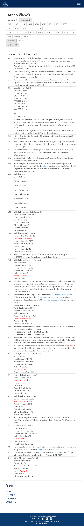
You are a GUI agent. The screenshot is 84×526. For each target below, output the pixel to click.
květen (40, 32)
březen (24, 32)
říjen (9, 36)
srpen (66, 32)
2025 (31, 28)
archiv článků (12, 20)
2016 (37, 24)
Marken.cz (45, 166)
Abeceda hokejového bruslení (49, 449)
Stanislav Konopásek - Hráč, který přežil (53, 297)
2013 (16, 24)
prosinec (26, 36)
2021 (72, 24)
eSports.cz (55, 521)
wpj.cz (38, 521)
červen (48, 32)
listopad (17, 36)
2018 (50, 24)
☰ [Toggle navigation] (79, 3)
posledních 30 (12, 45)
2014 (23, 24)
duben (32, 32)
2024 (24, 28)
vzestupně (11, 41)
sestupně (21, 41)
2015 (30, 24)
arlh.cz (38, 158)
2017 (44, 24)
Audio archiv (11, 502)
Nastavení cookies (42, 523)
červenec (58, 32)
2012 (9, 24)
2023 (17, 28)
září (73, 32)
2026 (39, 28)
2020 (65, 24)
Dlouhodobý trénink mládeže (62, 295)
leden (9, 32)
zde (43, 85)
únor (16, 32)
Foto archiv (10, 495)
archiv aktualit (25, 20)
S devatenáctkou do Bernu (50, 300)
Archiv (8, 492)
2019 (58, 24)
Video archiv (11, 499)
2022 (9, 28)
